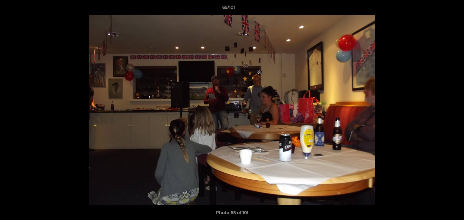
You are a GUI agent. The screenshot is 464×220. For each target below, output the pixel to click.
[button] (438, 9)
